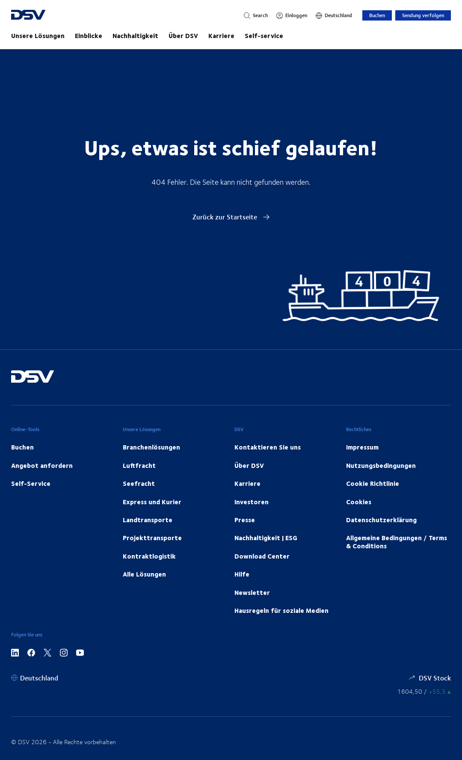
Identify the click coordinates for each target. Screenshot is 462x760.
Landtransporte (147, 520)
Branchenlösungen (151, 447)
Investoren (251, 502)
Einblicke (88, 35)
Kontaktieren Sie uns (267, 447)
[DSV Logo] (33, 15)
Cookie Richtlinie (372, 483)
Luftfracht (139, 465)
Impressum (362, 447)
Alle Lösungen (144, 574)
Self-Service (30, 483)
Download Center (262, 556)
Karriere (221, 35)
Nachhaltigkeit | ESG (265, 537)
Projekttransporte (152, 537)
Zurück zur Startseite (231, 217)
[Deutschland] (334, 15)
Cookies (358, 502)
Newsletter (252, 592)
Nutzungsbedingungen (381, 465)
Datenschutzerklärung (381, 520)
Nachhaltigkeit (135, 35)
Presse (244, 520)
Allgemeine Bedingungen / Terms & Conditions (396, 541)
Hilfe (241, 574)
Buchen (377, 15)
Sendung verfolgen (423, 15)
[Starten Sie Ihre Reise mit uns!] (231, 35)
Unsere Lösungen (38, 35)
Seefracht (139, 483)
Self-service (264, 35)
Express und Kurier (152, 502)
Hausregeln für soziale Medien (281, 610)
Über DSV (183, 35)
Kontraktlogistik (149, 556)
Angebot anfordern (42, 465)
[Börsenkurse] (424, 691)
